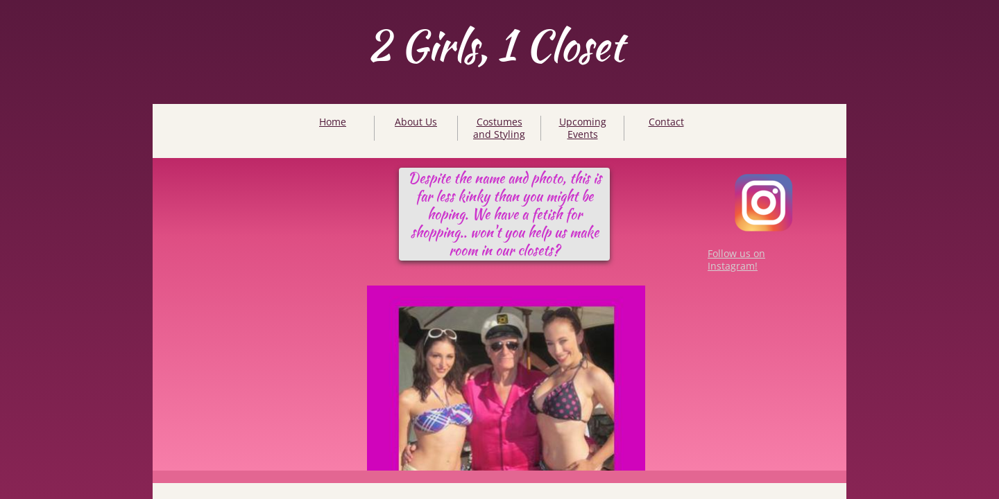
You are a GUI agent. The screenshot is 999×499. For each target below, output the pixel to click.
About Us (416, 121)
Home (332, 121)
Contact (666, 121)
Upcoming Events (582, 128)
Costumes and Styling (499, 128)
